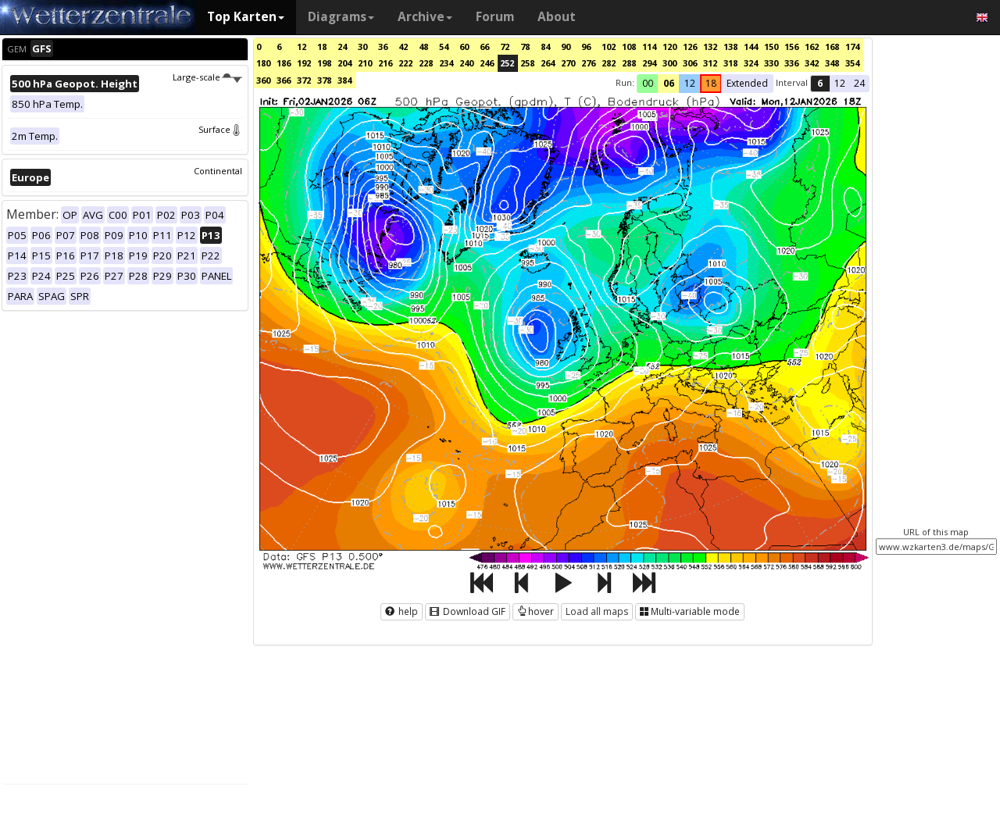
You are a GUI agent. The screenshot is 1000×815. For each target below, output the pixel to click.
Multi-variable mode (690, 611)
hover (535, 611)
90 (565, 46)
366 (284, 80)
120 (669, 46)
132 (710, 46)
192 (304, 63)
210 (365, 63)
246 (487, 63)
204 (345, 63)
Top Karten (245, 17)
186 (284, 63)
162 (812, 46)
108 (629, 46)
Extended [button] (747, 83)
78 (525, 46)
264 (548, 63)
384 (345, 80)
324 (751, 63)
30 (362, 46)
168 (832, 46)
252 (507, 63)
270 (568, 63)
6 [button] (820, 83)
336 (791, 63)
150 (771, 46)
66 (484, 46)
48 (423, 46)
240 (466, 63)
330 (771, 63)
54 (443, 46)
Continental (218, 171)
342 (812, 63)
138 (730, 46)
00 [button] (647, 83)
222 (405, 63)
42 (403, 46)
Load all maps (597, 611)
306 (690, 63)
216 (385, 63)
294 (649, 63)
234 (446, 63)
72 (504, 46)
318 (730, 63)
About (557, 17)
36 (383, 46)
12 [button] (689, 83)
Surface (220, 129)
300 (669, 63)
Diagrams (341, 17)
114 (649, 46)
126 (690, 46)
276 (588, 63)
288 (629, 63)
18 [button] (710, 83)
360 (263, 80)
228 (426, 63)
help (401, 611)
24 (342, 46)
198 (324, 63)
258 (527, 63)
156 (791, 46)
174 (852, 46)
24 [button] (859, 83)
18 (322, 46)
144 (751, 46)
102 (609, 46)
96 (586, 46)
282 (609, 63)
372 (304, 80)
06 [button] (668, 83)
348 (832, 63)
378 (324, 80)
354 (852, 63)
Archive (425, 17)
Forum (495, 17)
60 (464, 46)
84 (545, 46)
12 (301, 46)
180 (263, 63)
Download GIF (467, 611)
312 (710, 63)
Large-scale (207, 77)
